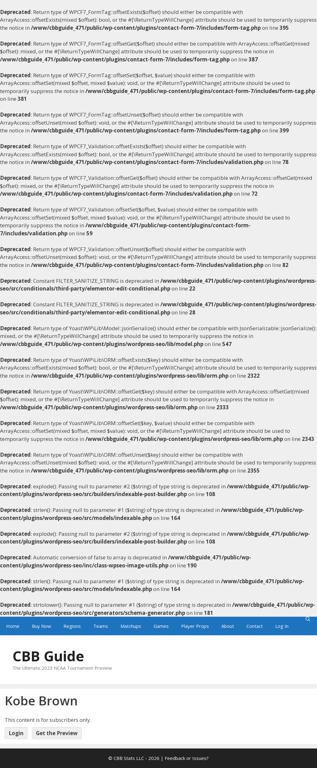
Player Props (195, 626)
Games (161, 626)
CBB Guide (48, 655)
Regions (72, 626)
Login (16, 733)
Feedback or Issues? (187, 758)
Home (13, 626)
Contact (254, 626)
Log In (282, 626)
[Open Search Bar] (308, 619)
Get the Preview (57, 733)
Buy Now (41, 626)
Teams (100, 626)
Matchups (130, 626)
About (227, 626)
